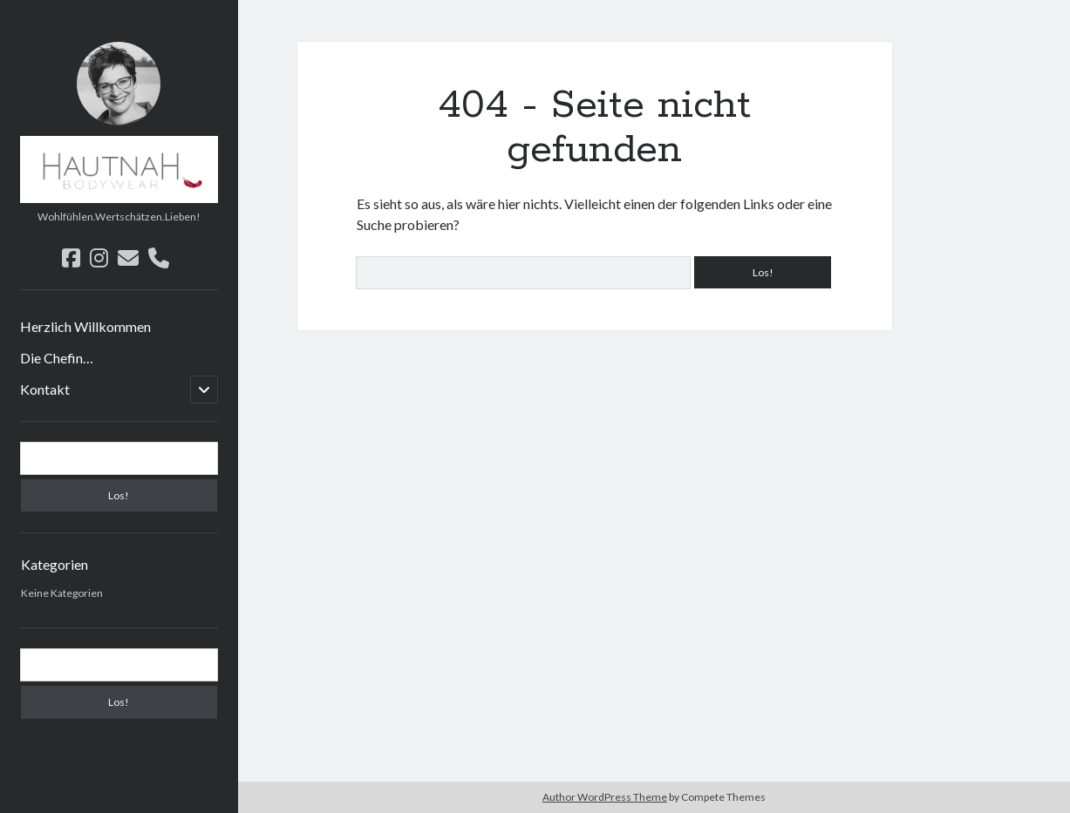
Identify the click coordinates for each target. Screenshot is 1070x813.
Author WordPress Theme (604, 796)
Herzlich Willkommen (85, 326)
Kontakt (45, 389)
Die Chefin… (56, 357)
